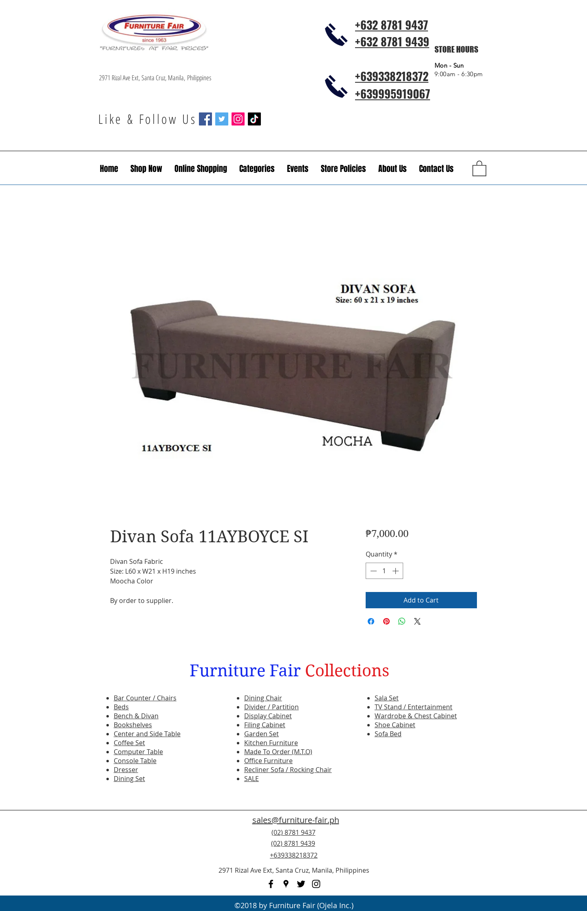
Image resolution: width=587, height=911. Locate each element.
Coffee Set (129, 742)
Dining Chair (263, 697)
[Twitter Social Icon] (221, 118)
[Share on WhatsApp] (402, 621)
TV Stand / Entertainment (413, 706)
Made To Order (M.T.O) (278, 751)
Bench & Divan (136, 715)
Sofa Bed (388, 733)
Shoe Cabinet (395, 724)
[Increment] (396, 571)
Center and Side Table (147, 733)
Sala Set (387, 697)
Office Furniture (268, 760)
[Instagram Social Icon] (238, 118)
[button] (298, 169)
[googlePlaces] (285, 883)
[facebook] (270, 883)
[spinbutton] (384, 571)
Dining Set (129, 778)
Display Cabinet (268, 715)
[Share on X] (417, 621)
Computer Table (138, 751)
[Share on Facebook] (371, 621)
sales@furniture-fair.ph (295, 819)
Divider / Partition (271, 706)
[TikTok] (254, 118)
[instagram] (316, 883)
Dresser (126, 769)
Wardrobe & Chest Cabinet (416, 715)
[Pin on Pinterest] (386, 621)
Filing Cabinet (264, 724)
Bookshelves (133, 724)
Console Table (135, 760)
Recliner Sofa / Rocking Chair (288, 769)
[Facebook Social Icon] (205, 118)
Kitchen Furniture (271, 742)
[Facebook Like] (438, 848)
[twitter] (301, 883)
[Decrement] (372, 571)
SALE (251, 778)
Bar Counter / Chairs (145, 697)
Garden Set (261, 733)
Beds (121, 706)
